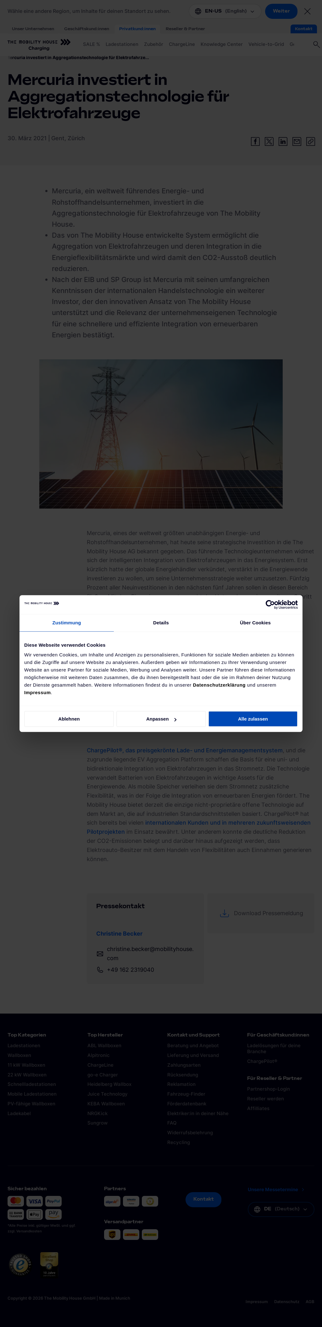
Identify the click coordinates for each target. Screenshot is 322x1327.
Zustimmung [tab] (67, 622)
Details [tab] (161, 622)
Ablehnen (69, 719)
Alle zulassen (253, 719)
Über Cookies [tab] (255, 622)
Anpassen (161, 719)
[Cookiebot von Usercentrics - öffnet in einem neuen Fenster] (270, 604)
